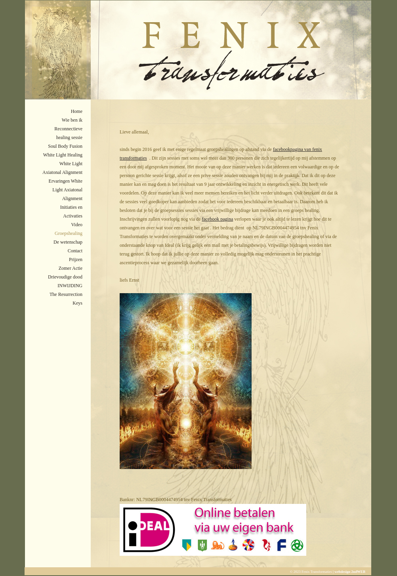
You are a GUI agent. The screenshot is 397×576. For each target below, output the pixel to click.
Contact (75, 251)
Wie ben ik (72, 120)
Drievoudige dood (65, 277)
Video (76, 224)
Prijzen (75, 259)
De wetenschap (67, 242)
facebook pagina (217, 219)
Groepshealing (68, 233)
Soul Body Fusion (65, 146)
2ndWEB (358, 572)
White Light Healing (62, 155)
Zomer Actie (70, 268)
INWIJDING (69, 285)
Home (76, 111)
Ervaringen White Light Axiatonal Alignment (65, 189)
